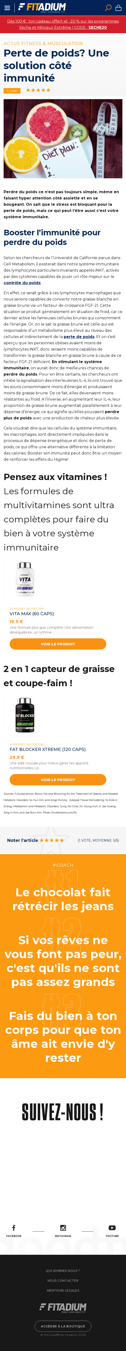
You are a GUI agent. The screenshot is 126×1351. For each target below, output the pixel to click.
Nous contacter (63, 1280)
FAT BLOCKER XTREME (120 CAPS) (48, 749)
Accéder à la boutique (63, 1326)
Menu (7, 8)
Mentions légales (63, 1290)
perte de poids (79, 336)
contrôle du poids (22, 283)
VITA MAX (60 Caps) (32, 613)
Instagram (63, 1231)
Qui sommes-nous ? (63, 1271)
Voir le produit (58, 644)
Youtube (112, 1231)
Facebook (14, 1231)
